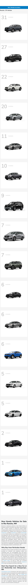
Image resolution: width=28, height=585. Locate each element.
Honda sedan (23, 532)
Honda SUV (13, 532)
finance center (7, 560)
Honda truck (3, 532)
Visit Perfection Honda (5, 571)
